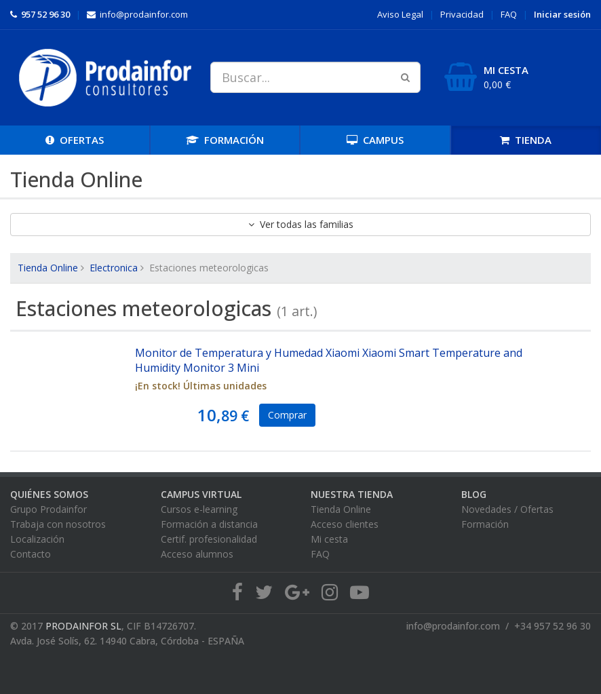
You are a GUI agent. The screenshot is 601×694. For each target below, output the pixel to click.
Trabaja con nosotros (58, 524)
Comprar (287, 414)
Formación (485, 524)
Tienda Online (48, 267)
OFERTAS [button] (74, 140)
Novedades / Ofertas (507, 509)
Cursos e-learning (199, 509)
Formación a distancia (209, 524)
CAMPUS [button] (375, 140)
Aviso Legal (400, 14)
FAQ (509, 14)
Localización (37, 539)
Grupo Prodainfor (48, 509)
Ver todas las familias (300, 224)
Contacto (30, 553)
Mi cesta (329, 539)
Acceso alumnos (197, 553)
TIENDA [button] (525, 140)
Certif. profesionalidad (209, 539)
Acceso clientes (345, 524)
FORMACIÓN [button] (225, 140)
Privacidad (462, 14)
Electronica (114, 267)
